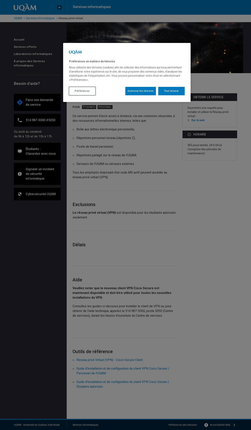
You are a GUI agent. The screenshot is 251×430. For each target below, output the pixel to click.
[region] (127, 72)
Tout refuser (171, 91)
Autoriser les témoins (140, 91)
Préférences (82, 91)
